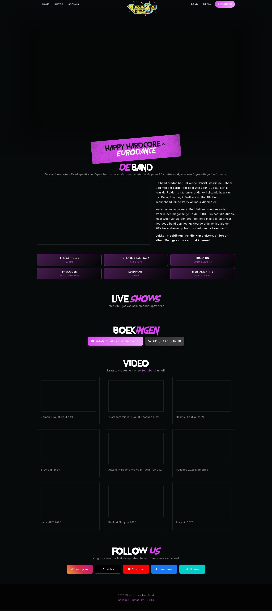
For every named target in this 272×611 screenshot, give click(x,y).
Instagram (80, 569)
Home (45, 4)
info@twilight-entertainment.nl (115, 341)
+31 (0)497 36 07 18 (164, 341)
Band (194, 4)
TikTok (107, 569)
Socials (73, 4)
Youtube (147, 371)
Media (207, 4)
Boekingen (225, 4)
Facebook (164, 569)
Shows (58, 4)
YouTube (136, 569)
